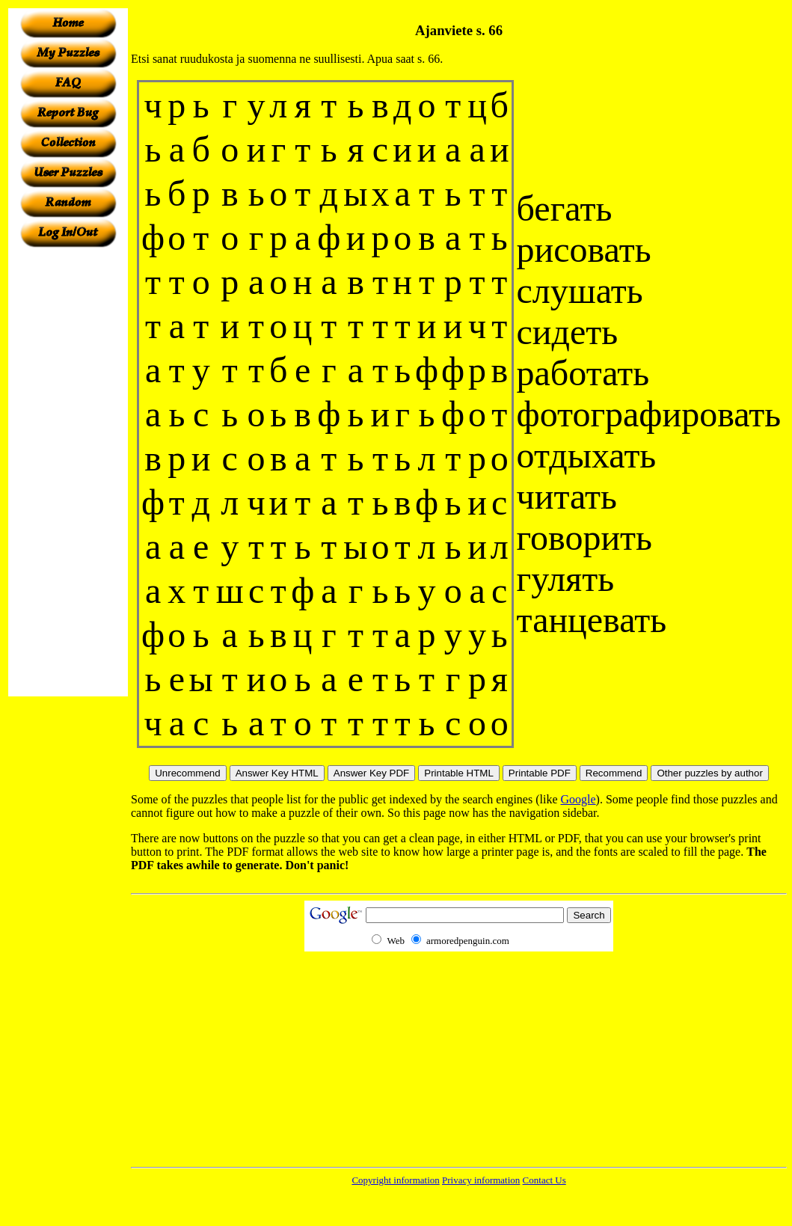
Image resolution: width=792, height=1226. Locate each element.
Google (578, 799)
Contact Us (544, 1180)
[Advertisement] (68, 472)
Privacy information (481, 1180)
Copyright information (395, 1180)
